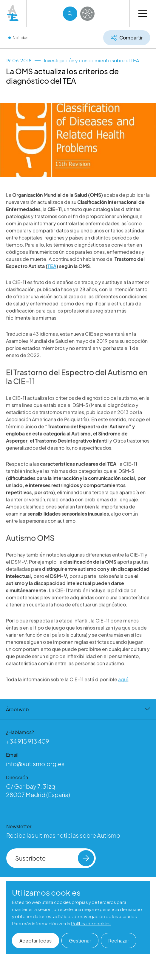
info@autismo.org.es (35, 763)
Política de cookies (91, 923)
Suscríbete (54, 858)
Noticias (20, 37)
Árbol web (78, 709)
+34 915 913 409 (27, 741)
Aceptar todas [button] (35, 940)
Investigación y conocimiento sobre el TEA (91, 60)
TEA (51, 273)
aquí (123, 686)
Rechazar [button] (118, 940)
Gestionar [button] (80, 940)
